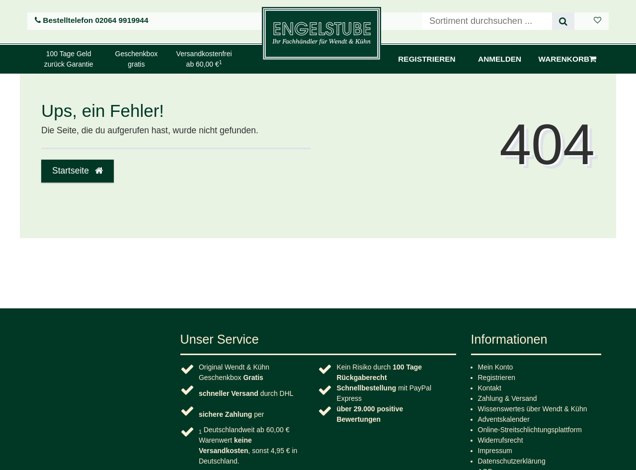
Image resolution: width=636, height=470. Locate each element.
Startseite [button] (77, 171)
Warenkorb (568, 59)
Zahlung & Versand (507, 398)
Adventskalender (504, 419)
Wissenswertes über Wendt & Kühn (532, 409)
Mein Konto (495, 367)
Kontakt (489, 388)
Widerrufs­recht (500, 440)
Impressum (495, 451)
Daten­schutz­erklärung (512, 461)
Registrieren (496, 377)
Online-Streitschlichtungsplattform (530, 430)
